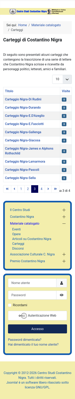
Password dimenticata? (24, 340)
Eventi (16, 229)
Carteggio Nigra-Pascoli (22, 170)
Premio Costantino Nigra (27, 261)
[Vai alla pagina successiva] (48, 189)
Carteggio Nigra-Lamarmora (25, 161)
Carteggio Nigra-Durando (23, 107)
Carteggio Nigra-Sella (20, 178)
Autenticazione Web (37, 316)
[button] (64, 210)
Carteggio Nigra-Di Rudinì (23, 99)
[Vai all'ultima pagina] (55, 189)
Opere (16, 234)
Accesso (37, 329)
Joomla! (12, 382)
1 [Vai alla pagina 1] (21, 189)
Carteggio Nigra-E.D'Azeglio (24, 116)
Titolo (9, 91)
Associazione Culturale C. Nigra (32, 254)
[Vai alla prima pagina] (7, 189)
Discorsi (18, 248)
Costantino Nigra (22, 217)
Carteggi (18, 244)
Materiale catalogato (24, 223)
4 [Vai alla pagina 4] (41, 189)
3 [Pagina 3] (35, 189)
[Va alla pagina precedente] (14, 189)
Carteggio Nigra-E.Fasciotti (24, 124)
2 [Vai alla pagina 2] (28, 189)
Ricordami (20, 305)
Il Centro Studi (20, 210)
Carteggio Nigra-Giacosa (22, 140)
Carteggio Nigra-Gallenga (23, 132)
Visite (66, 91)
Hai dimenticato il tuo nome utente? (33, 344)
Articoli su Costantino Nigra (31, 239)
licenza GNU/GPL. (37, 387)
